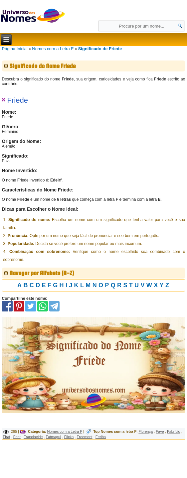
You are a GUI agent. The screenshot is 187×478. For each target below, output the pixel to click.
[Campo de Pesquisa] (141, 26)
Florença (145, 431)
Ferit (17, 437)
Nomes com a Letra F (53, 48)
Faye (160, 431)
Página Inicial (15, 48)
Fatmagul (53, 437)
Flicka (69, 437)
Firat (6, 437)
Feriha (100, 437)
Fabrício (173, 431)
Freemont (85, 437)
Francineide (33, 437)
